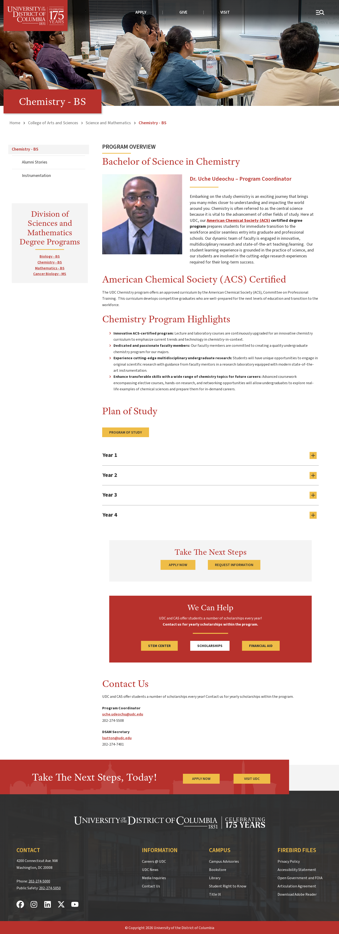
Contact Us (151, 885)
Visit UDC (252, 777)
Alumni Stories (34, 162)
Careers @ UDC (154, 860)
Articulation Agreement (297, 885)
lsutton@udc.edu (117, 737)
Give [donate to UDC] (183, 12)
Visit (225, 12)
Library (214, 876)
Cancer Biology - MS (49, 273)
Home (14, 123)
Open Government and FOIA (300, 876)
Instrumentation (36, 175)
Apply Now (178, 564)
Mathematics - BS (50, 268)
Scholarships (209, 644)
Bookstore (217, 868)
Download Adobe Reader (297, 893)
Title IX (215, 893)
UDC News (150, 868)
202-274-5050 (50, 887)
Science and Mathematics (108, 123)
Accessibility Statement (297, 868)
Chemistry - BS (25, 149)
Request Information (234, 564)
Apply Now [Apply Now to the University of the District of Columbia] (201, 777)
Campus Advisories (224, 860)
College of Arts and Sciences (53, 123)
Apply (140, 12)
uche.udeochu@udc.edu (122, 713)
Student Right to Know (227, 885)
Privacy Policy (289, 860)
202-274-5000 (39, 880)
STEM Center (159, 644)
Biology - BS (50, 256)
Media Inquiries (154, 876)
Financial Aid (261, 644)
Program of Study (125, 432)
